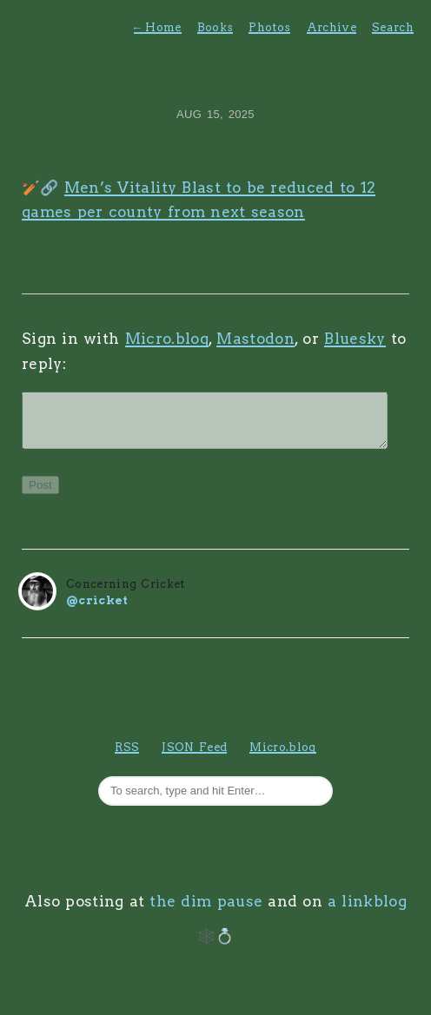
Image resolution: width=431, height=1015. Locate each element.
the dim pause (205, 911)
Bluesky (354, 338)
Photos (269, 27)
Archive (331, 27)
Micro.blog (167, 338)
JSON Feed (194, 757)
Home (158, 27)
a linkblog (367, 911)
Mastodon (255, 338)
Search (393, 27)
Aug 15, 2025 (215, 114)
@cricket (97, 610)
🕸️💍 (216, 946)
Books (215, 27)
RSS (127, 757)
